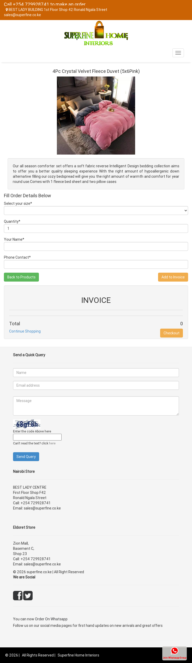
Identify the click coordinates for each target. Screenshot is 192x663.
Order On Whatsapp (51, 619)
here (52, 443)
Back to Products (21, 277)
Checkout (171, 333)
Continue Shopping (25, 331)
